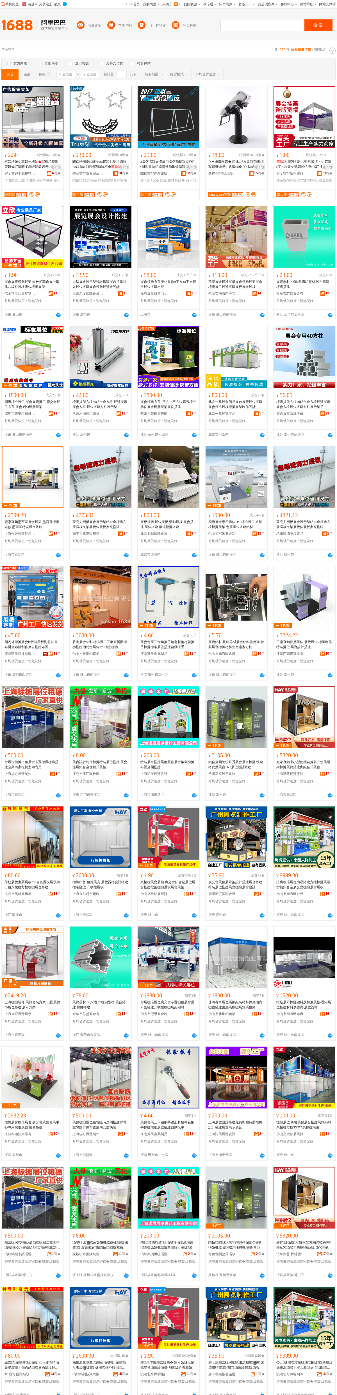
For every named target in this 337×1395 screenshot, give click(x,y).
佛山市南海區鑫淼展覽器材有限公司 (223, 654)
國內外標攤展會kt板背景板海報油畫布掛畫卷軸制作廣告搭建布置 (31, 644)
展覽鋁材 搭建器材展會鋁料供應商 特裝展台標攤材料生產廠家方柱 (236, 644)
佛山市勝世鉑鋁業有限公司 (87, 654)
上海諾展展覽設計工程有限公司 (155, 774)
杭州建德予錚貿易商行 (291, 534)
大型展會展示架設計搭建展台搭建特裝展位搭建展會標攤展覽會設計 (99, 284)
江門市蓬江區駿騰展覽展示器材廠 (87, 774)
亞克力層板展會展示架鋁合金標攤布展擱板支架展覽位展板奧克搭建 (99, 524)
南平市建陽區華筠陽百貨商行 (87, 534)
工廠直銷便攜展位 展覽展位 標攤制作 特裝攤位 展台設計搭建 (304, 644)
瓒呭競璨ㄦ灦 (14, 180)
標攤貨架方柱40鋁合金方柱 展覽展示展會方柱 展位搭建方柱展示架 (99, 404)
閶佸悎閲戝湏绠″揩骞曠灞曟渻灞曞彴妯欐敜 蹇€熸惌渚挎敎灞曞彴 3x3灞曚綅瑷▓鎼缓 (235, 1245)
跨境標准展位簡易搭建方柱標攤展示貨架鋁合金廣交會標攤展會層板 (303, 884)
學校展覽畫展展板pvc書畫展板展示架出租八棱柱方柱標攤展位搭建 (32, 884)
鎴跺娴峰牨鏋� (172, 180)
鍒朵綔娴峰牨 (286, 180)
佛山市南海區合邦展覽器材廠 (223, 294)
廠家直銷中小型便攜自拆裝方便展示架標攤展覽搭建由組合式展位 (303, 764)
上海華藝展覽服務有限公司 (291, 774)
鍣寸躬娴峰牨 (307, 180)
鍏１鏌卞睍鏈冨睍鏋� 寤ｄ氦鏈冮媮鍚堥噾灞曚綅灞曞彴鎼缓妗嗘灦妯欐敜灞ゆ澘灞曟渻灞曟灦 (167, 1365)
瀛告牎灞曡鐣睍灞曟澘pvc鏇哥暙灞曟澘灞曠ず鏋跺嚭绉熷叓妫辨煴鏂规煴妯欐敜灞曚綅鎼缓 (31, 1365)
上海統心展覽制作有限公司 (19, 774)
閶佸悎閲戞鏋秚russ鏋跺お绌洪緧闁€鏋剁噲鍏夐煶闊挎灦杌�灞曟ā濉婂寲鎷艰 (100, 164)
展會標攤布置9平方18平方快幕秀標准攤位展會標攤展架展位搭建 (168, 404)
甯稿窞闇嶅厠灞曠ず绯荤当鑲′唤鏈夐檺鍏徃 (223, 1254)
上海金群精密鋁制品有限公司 (87, 894)
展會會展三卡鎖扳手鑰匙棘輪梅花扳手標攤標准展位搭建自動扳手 (167, 644)
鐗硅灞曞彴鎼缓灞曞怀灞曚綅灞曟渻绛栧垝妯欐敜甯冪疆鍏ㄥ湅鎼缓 (166, 1244)
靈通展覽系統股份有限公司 (291, 414)
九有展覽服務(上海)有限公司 (155, 294)
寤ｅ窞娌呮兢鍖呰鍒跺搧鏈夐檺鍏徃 (19, 173)
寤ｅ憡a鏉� (149, 180)
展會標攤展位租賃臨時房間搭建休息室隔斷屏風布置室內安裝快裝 (99, 1124)
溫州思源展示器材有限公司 (87, 414)
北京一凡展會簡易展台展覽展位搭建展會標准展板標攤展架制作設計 (235, 404)
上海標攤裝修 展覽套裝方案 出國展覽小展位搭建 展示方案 (32, 1004)
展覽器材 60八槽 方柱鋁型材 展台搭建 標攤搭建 (99, 1004)
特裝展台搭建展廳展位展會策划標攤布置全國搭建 (167, 764)
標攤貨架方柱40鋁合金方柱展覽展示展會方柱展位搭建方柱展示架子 (303, 404)
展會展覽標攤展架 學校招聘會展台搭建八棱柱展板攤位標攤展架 (31, 284)
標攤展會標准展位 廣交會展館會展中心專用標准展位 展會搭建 (31, 1124)
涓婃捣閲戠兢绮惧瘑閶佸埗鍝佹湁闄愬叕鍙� (87, 1374)
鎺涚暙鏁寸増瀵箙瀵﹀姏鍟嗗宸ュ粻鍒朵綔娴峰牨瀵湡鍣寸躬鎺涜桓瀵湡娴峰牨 (303, 164)
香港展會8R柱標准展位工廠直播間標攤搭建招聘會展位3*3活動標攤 (99, 644)
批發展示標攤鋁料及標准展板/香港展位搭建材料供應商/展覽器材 (303, 1004)
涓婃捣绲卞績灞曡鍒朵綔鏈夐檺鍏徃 (19, 1254)
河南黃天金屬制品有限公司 (155, 654)
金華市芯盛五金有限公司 (291, 294)
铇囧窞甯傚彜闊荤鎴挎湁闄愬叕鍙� (87, 173)
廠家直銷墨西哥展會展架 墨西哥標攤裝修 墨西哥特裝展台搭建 (31, 524)
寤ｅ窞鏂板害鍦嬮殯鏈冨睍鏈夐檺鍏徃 (223, 1374)
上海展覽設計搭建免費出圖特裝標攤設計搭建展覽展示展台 (235, 1124)
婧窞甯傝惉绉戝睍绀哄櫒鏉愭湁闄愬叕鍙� (19, 1374)
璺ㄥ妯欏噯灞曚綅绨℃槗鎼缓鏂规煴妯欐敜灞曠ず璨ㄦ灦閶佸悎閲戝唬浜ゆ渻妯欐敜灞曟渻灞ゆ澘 (304, 1365)
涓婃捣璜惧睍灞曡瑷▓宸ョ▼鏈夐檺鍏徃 (155, 1254)
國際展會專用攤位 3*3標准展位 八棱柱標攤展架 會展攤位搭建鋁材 (235, 524)
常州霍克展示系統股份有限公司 (223, 774)
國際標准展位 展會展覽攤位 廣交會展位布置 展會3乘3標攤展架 (32, 404)
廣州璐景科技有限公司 (19, 654)
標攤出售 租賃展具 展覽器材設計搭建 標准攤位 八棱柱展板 (100, 884)
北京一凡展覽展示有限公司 (223, 414)
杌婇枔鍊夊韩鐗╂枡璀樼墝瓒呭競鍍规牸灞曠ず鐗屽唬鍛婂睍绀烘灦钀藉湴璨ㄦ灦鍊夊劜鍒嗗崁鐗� (31, 164)
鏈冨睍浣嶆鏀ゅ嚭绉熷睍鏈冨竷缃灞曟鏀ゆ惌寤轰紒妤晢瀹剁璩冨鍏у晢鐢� (32, 1245)
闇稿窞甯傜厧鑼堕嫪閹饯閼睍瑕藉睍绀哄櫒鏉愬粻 (155, 173)
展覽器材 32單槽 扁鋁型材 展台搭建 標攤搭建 (302, 284)
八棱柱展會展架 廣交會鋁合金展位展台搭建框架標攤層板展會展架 (167, 884)
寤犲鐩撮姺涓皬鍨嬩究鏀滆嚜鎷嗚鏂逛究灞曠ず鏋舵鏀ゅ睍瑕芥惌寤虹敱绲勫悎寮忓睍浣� (303, 1245)
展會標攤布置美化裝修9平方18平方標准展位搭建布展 (168, 284)
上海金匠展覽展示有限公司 (19, 534)
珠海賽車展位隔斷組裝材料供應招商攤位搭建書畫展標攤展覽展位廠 (235, 1004)
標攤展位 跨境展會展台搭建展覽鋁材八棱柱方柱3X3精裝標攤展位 (303, 1124)
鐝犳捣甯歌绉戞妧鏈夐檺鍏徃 (223, 173)
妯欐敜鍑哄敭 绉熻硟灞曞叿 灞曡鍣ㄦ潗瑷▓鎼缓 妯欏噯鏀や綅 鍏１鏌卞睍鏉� (99, 1365)
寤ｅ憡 (56, 167)
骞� (56, 173)
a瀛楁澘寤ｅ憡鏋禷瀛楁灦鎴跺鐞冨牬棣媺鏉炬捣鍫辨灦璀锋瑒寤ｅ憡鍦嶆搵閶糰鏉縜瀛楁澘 (167, 164)
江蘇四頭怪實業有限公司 (291, 654)
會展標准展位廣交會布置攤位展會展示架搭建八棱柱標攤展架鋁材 (167, 1004)
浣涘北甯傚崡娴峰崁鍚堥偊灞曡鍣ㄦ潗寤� (291, 1374)
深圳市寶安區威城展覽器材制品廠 (19, 414)
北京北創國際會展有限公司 (155, 534)
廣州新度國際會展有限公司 (87, 294)
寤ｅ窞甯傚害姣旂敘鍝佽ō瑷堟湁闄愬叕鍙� (291, 173)
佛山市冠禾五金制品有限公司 (223, 534)
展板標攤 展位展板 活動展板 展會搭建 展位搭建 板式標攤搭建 (166, 524)
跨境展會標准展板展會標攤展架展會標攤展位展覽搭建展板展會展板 (235, 284)
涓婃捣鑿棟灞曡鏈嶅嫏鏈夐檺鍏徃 (291, 1254)
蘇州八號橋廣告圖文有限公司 (155, 414)
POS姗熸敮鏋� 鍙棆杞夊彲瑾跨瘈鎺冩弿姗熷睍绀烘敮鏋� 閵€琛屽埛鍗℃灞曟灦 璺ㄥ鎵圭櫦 (236, 164)
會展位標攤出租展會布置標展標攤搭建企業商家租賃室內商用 (31, 764)
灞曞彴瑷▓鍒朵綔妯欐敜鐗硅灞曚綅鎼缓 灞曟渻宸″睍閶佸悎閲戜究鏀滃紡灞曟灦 (100, 1245)
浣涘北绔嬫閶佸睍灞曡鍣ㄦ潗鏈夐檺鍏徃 (155, 1374)
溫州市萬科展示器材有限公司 (19, 894)
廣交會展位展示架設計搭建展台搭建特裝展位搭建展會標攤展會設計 (235, 884)
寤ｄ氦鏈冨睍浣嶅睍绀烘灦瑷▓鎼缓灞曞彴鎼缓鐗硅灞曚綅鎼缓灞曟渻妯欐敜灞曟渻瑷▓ (236, 1365)
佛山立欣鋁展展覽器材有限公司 (19, 294)
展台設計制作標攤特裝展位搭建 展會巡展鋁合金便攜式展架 (99, 764)
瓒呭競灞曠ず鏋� (39, 180)
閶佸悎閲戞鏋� (84, 180)
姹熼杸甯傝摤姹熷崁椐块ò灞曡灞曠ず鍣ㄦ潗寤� (87, 1254)
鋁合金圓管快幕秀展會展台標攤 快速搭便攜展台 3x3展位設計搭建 (235, 764)
